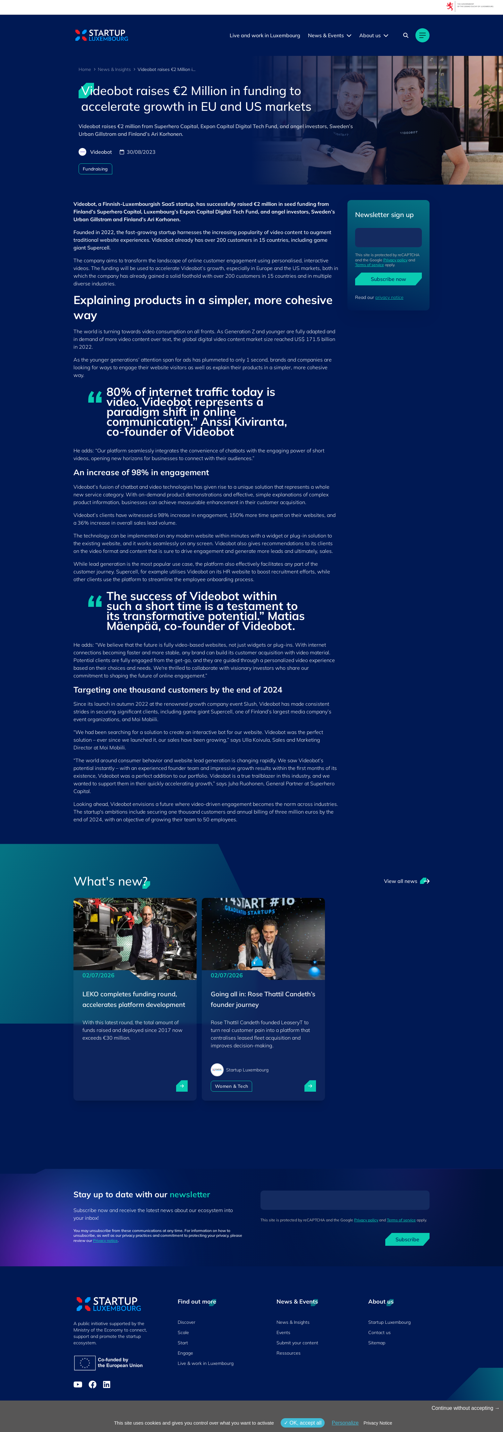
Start (183, 1343)
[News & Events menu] (349, 35)
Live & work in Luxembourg (206, 1363)
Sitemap (376, 1343)
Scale (183, 1332)
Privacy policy (395, 260)
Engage (185, 1353)
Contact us (379, 1332)
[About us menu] (385, 35)
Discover (186, 1322)
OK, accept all (302, 1423)
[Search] (406, 35)
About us (370, 35)
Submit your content (297, 1343)
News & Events (326, 35)
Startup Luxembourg (389, 1322)
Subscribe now (388, 279)
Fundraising (95, 169)
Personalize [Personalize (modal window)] (345, 1423)
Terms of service (369, 264)
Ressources (289, 1353)
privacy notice (389, 297)
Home (85, 69)
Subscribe (407, 1239)
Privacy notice (105, 1240)
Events (283, 1332)
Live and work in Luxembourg (265, 35)
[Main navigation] (422, 35)
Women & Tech (231, 1086)
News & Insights (114, 69)
